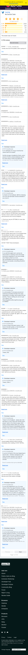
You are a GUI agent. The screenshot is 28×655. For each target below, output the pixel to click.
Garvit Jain (12, 439)
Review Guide (5, 595)
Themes (14, 8)
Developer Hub (6, 581)
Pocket (3, 627)
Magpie (11, 85)
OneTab (7, 12)
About (3, 573)
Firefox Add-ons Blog (8, 576)
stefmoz (12, 121)
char (11, 116)
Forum (3, 590)
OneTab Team (11, 14)
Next (20, 552)
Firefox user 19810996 (8, 507)
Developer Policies (7, 584)
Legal (15, 637)
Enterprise (4, 608)
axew (11, 308)
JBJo (11, 209)
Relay (3, 622)
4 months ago (15, 46)
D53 (11, 472)
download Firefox (13, 3)
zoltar (11, 365)
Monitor (3, 624)
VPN (2, 619)
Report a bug (5, 592)
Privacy (3, 637)
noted (15, 640)
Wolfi (11, 106)
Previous (7, 552)
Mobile (3, 606)
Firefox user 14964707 (8, 276)
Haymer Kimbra (13, 126)
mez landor (12, 205)
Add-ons (4, 570)
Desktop (4, 603)
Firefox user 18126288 (8, 360)
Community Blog (6, 587)
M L (10, 46)
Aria (10, 335)
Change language (5, 649)
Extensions (8, 8)
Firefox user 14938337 (8, 271)
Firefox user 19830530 (8, 60)
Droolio (11, 395)
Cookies (9, 637)
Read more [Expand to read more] (4, 74)
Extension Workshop (7, 579)
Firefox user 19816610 (8, 231)
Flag (2, 51)
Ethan (11, 54)
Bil (10, 81)
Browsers (4, 616)
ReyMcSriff (12, 170)
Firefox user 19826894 (8, 112)
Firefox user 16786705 (9, 390)
